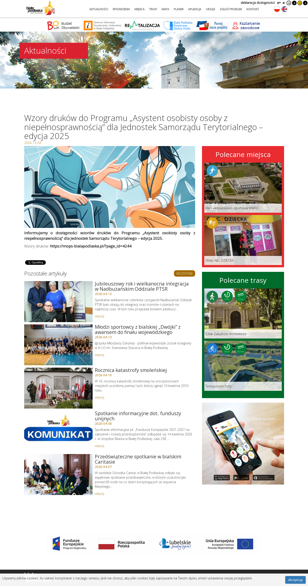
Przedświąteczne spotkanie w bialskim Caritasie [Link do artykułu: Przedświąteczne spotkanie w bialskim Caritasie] (138, 459)
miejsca (140, 9)
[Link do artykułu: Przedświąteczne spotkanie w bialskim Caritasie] (58, 474)
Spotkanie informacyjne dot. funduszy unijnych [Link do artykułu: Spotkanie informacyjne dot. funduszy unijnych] (138, 416)
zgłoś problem (231, 9)
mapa (165, 9)
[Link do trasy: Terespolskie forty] (243, 366)
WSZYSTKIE (184, 273)
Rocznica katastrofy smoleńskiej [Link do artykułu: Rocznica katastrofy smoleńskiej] (131, 370)
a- (283, 2)
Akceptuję (295, 580)
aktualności (98, 9)
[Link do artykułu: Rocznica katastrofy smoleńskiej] (58, 388)
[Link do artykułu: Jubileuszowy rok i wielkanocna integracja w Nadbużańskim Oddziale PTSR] (58, 301)
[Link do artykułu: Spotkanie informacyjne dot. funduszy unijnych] (58, 431)
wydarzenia (121, 9)
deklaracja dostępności (258, 2)
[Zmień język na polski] (277, 9)
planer (179, 9)
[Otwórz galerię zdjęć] (109, 187)
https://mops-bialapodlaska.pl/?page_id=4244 (91, 246)
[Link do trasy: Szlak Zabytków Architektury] (243, 313)
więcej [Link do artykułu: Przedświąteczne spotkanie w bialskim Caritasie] (99, 493)
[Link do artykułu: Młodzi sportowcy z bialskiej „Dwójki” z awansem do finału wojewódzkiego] (58, 344)
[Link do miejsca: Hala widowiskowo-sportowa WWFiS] (243, 188)
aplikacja (194, 9)
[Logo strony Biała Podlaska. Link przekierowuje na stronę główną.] (40, 8)
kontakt (252, 9)
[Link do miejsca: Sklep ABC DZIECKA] (243, 240)
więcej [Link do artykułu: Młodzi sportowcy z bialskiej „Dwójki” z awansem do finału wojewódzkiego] (99, 354)
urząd (210, 9)
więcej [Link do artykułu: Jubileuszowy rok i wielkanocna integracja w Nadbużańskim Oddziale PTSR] (99, 316)
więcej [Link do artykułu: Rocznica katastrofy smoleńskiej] (99, 397)
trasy (153, 9)
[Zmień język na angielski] (284, 9)
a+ (278, 2)
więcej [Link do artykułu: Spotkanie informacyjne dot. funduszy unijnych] (99, 445)
